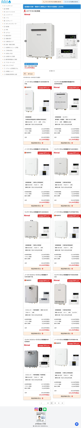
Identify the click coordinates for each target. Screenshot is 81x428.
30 (55, 403)
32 (62, 403)
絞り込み (28, 73)
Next (78, 41)
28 (47, 403)
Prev (25, 41)
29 (51, 403)
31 (58, 403)
